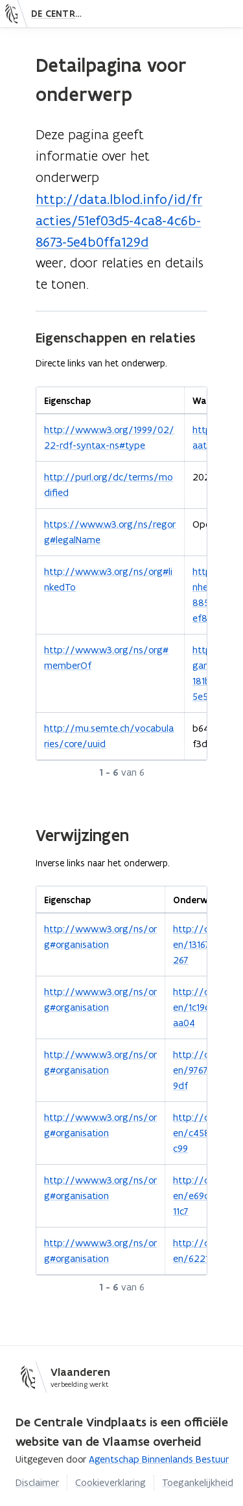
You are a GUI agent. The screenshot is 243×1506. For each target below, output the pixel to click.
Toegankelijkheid (197, 1482)
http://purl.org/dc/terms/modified (108, 485)
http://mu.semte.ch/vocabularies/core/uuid (109, 736)
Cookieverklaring (110, 1482)
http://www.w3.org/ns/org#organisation (100, 936)
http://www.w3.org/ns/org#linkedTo (108, 579)
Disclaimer (37, 1482)
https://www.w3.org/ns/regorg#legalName (110, 532)
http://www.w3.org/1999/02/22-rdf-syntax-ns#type (109, 437)
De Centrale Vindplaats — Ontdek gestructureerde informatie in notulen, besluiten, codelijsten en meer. (60, 13)
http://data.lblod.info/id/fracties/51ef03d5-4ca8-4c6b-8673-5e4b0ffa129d (119, 220)
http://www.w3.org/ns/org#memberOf (106, 657)
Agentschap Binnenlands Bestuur (159, 1459)
